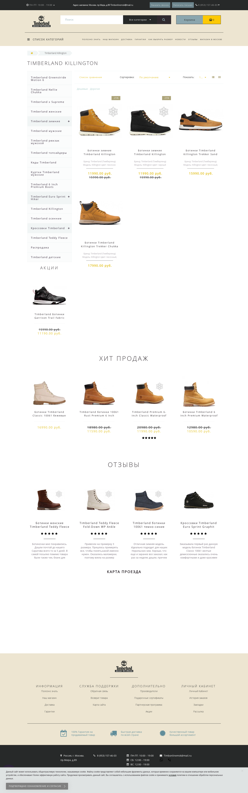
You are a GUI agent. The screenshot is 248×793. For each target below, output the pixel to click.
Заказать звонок (160, 5)
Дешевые (82, 88)
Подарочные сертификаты (148, 697)
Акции (149, 711)
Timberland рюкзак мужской (45, 142)
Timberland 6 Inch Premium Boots (44, 186)
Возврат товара (99, 697)
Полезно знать (88, 39)
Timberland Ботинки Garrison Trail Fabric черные (49, 318)
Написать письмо (182, 5)
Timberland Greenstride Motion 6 (48, 79)
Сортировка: (127, 77)
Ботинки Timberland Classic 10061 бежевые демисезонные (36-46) (49, 415)
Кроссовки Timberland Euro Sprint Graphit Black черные (199, 526)
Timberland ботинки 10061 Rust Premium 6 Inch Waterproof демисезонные (99, 415)
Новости (179, 39)
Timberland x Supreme (47, 102)
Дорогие (95, 88)
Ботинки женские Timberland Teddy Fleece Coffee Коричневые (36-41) (49, 528)
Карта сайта (99, 704)
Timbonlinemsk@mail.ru (178, 755)
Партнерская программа (148, 704)
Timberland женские (46, 111)
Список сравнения (90, 77)
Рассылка (198, 711)
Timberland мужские (46, 131)
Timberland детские (46, 257)
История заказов (198, 697)
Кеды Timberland (44, 162)
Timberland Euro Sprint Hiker (48, 198)
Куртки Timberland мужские (45, 173)
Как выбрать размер (159, 39)
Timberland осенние (46, 218)
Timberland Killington (47, 208)
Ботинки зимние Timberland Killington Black (150, 154)
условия (172, 775)
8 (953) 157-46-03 (106, 755)
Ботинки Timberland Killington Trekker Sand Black (200, 154)
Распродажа (40, 247)
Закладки (198, 704)
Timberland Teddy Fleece (49, 237)
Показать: (188, 77)
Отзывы (192, 39)
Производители (149, 691)
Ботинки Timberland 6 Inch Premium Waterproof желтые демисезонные (199, 415)
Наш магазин (108, 39)
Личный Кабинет (198, 691)
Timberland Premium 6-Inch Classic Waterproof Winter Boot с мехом (149, 415)
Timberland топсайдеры (49, 152)
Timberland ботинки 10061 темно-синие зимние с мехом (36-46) (149, 526)
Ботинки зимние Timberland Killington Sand (100, 154)
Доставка (124, 39)
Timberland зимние (45, 121)
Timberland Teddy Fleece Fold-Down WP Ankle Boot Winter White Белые (99, 528)
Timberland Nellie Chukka (44, 91)
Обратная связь (99, 691)
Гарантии (138, 39)
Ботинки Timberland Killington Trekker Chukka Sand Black (99, 246)
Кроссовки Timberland (48, 228)
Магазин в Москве (211, 39)
